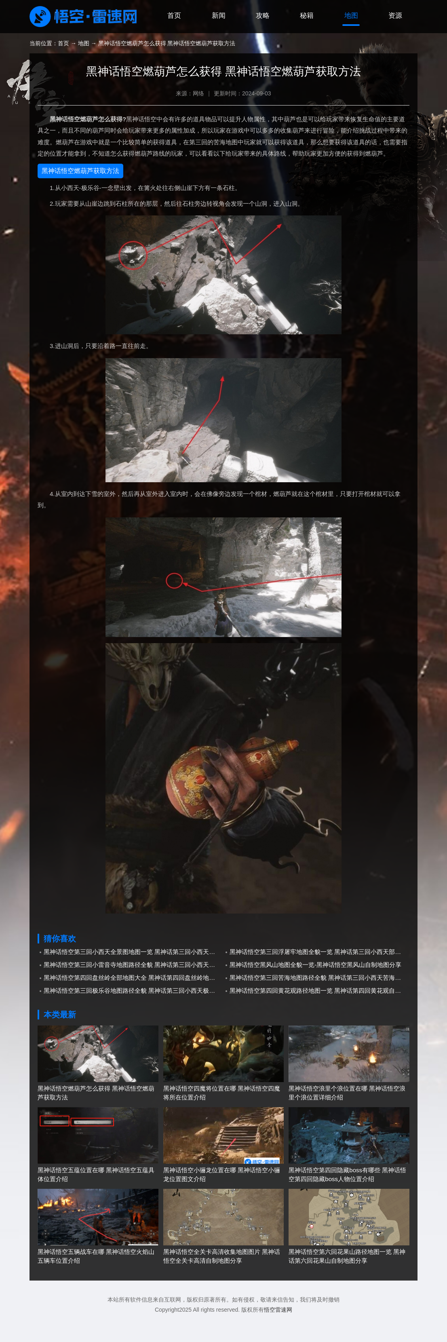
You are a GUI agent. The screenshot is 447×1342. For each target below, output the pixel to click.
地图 (348, 38)
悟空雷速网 (278, 1330)
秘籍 (302, 38)
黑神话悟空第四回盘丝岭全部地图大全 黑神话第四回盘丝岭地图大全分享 (133, 998)
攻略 (256, 38)
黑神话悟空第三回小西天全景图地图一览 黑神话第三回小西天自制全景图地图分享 (133, 972)
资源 (394, 38)
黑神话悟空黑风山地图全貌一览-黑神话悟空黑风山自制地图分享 (315, 985)
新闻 (210, 38)
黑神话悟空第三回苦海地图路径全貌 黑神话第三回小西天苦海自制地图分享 (319, 998)
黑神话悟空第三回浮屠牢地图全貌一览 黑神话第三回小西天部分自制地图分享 (319, 972)
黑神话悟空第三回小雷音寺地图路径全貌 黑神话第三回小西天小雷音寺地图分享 (133, 985)
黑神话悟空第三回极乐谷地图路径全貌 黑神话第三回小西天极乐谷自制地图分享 (133, 1011)
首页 (164, 38)
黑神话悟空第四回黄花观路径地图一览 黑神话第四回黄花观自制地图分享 (319, 1011)
